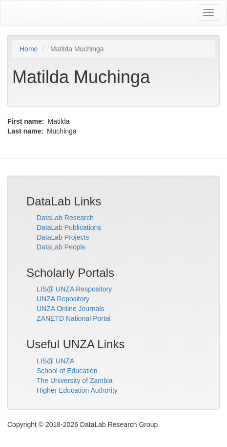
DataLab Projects (63, 237)
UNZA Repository (63, 299)
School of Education (67, 371)
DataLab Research (65, 218)
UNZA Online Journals (70, 309)
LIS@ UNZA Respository (74, 289)
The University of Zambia (75, 380)
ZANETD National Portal (74, 318)
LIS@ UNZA (55, 361)
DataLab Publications (69, 227)
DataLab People (61, 247)
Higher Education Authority (77, 390)
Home (29, 49)
